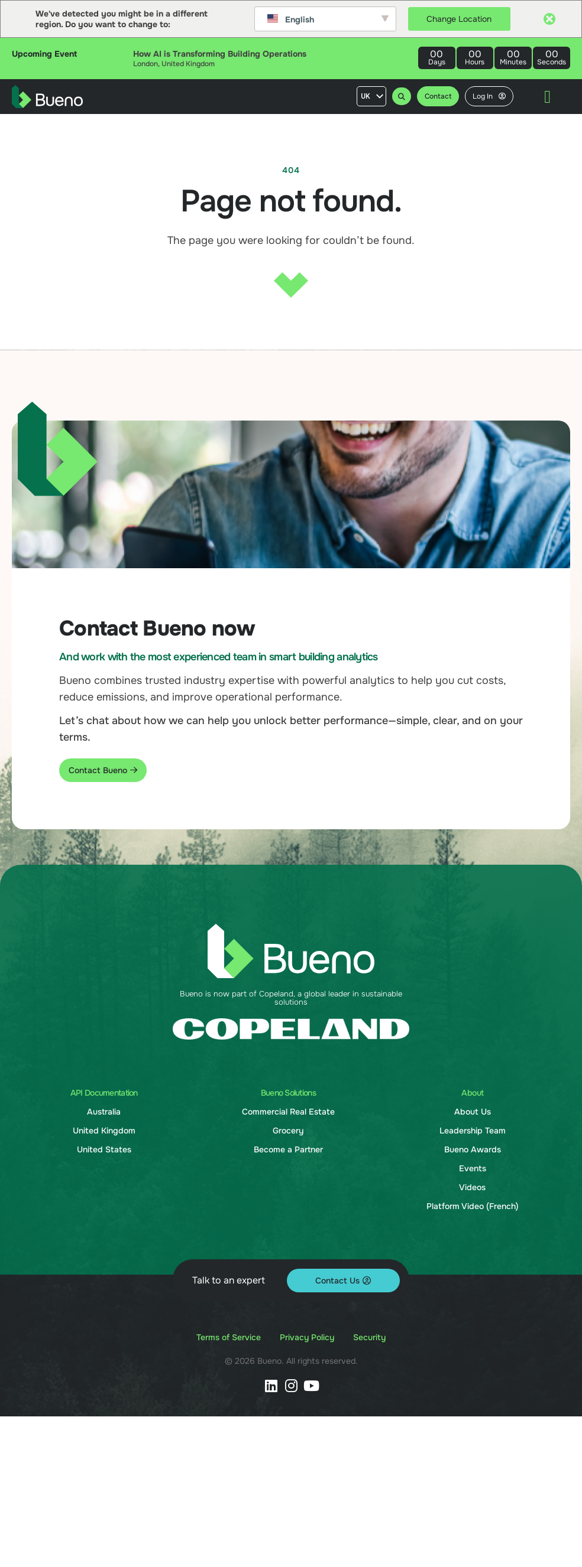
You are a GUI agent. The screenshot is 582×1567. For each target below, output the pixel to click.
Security (369, 1337)
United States (104, 1149)
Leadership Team (472, 1130)
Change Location (459, 19)
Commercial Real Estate (288, 1111)
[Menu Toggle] (547, 97)
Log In (489, 96)
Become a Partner (288, 1149)
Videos (472, 1187)
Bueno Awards (472, 1149)
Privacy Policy (307, 1337)
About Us (472, 1111)
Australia (104, 1111)
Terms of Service (228, 1337)
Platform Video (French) (472, 1206)
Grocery (288, 1130)
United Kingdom (104, 1130)
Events (472, 1168)
